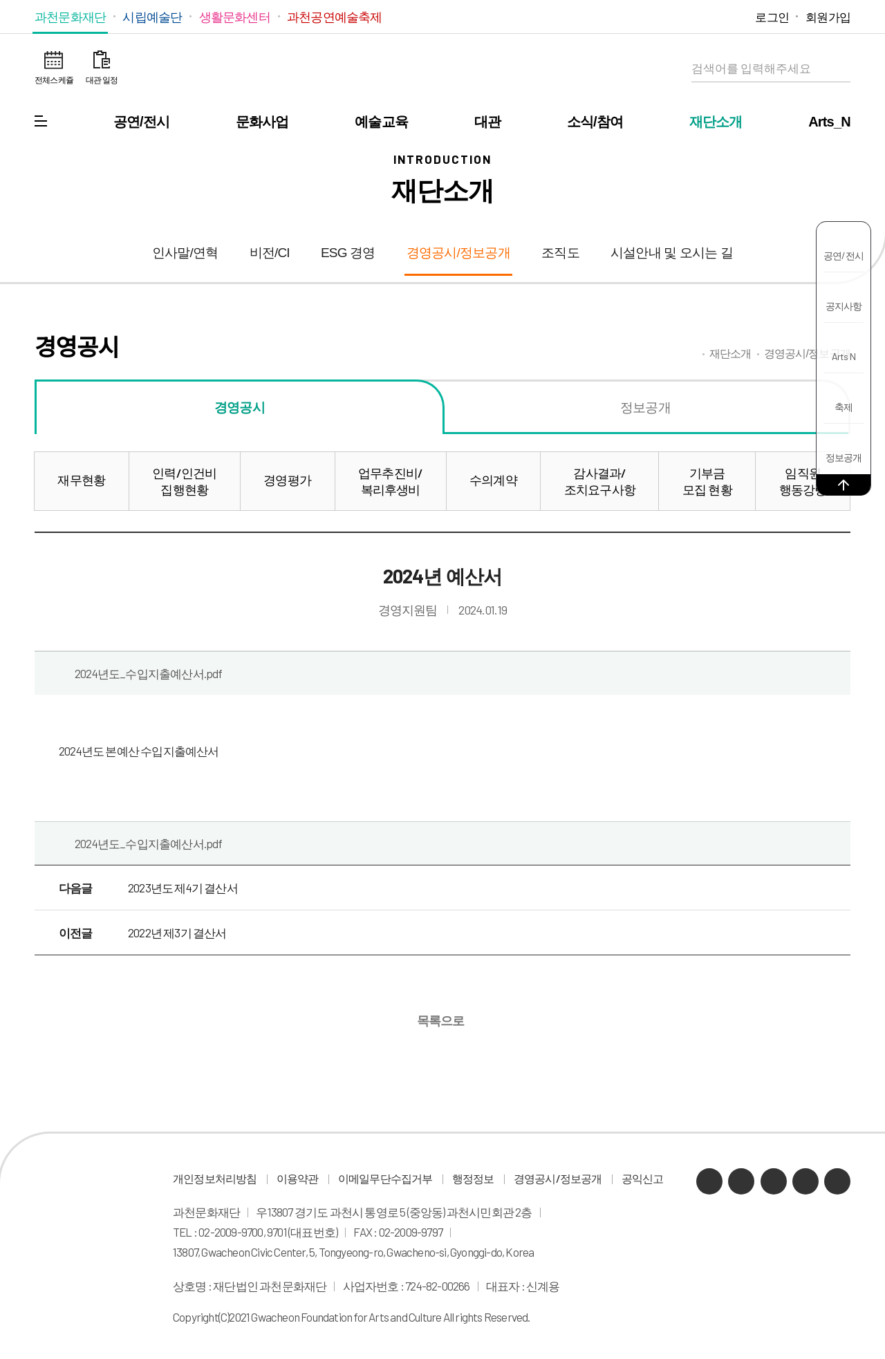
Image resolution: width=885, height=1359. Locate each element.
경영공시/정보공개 (458, 252)
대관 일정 (102, 79)
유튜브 (695, 16)
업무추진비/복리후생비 (390, 481)
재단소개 (716, 121)
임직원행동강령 (803, 481)
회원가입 (827, 17)
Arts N (843, 356)
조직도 (560, 252)
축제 (844, 407)
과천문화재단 (70, 16)
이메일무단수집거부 (385, 1178)
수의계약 (493, 479)
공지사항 (844, 306)
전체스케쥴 (54, 79)
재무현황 (81, 479)
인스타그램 (716, 16)
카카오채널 (653, 16)
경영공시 (239, 407)
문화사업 (262, 121)
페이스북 (736, 16)
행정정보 (473, 1178)
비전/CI (270, 252)
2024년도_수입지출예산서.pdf (149, 673)
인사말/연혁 (185, 252)
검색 (837, 68)
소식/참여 (595, 121)
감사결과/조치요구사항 (599, 481)
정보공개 (844, 457)
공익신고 (643, 1178)
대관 (487, 121)
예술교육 (381, 121)
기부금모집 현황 (707, 481)
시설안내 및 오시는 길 (672, 252)
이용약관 (298, 1178)
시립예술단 (152, 16)
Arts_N (829, 121)
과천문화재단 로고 (442, 69)
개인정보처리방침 (215, 1178)
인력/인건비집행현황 (184, 481)
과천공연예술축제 (334, 16)
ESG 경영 (348, 252)
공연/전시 (141, 121)
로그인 (772, 17)
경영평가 (287, 479)
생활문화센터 (234, 16)
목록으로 (439, 1019)
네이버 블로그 (674, 16)
